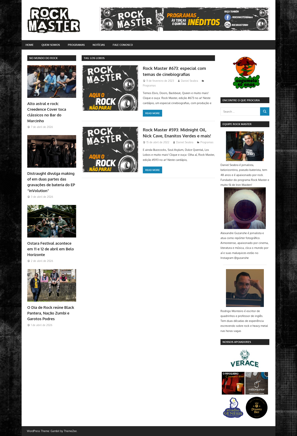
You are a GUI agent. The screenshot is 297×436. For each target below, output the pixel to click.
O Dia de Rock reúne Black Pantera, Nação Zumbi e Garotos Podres (50, 313)
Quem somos (50, 44)
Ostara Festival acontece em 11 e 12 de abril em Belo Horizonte (50, 249)
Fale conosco (123, 44)
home (30, 44)
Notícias (99, 44)
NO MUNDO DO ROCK (43, 58)
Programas (76, 44)
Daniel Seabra (189, 80)
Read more (152, 113)
